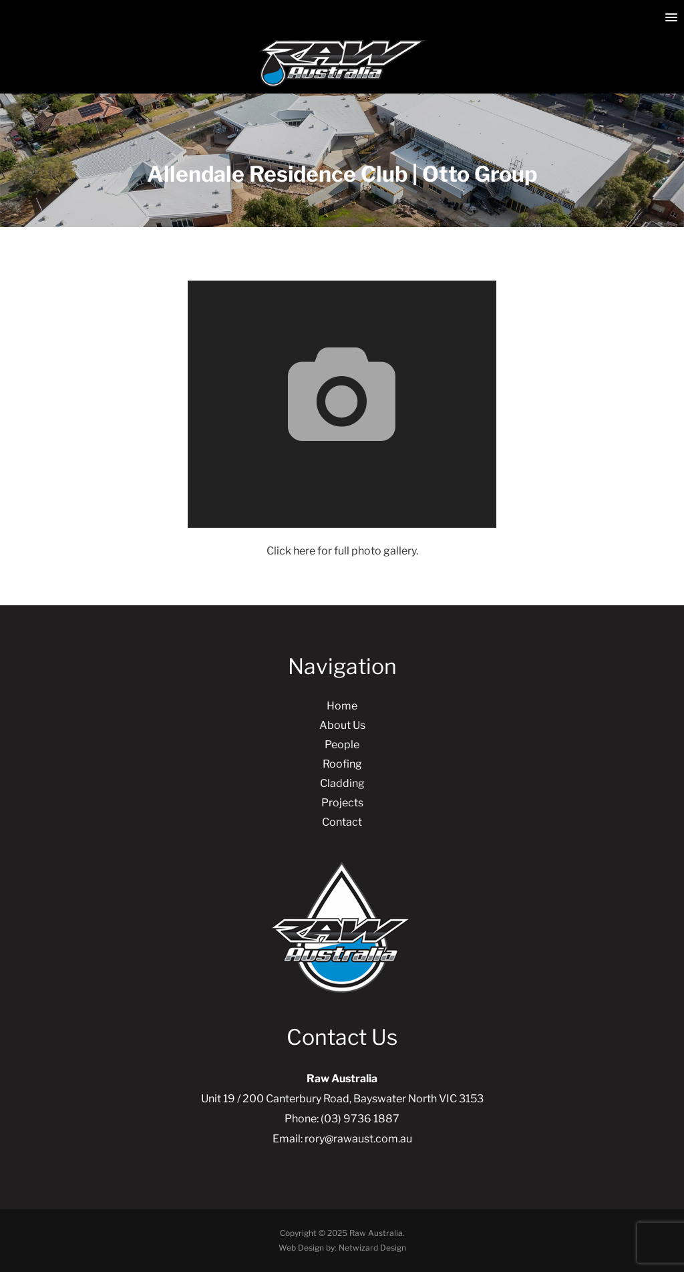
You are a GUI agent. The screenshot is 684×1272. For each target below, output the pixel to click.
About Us (342, 725)
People (342, 744)
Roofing (342, 764)
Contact (342, 822)
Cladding (342, 783)
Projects (342, 802)
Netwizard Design (372, 1248)
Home (342, 705)
